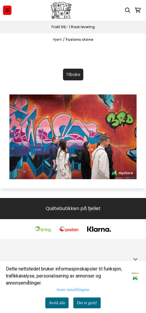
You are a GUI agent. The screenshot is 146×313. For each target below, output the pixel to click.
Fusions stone (79, 39)
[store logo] (61, 10)
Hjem (58, 39)
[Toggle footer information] (136, 259)
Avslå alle (57, 303)
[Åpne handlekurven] (137, 10)
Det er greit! (87, 303)
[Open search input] (127, 10)
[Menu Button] (7, 10)
